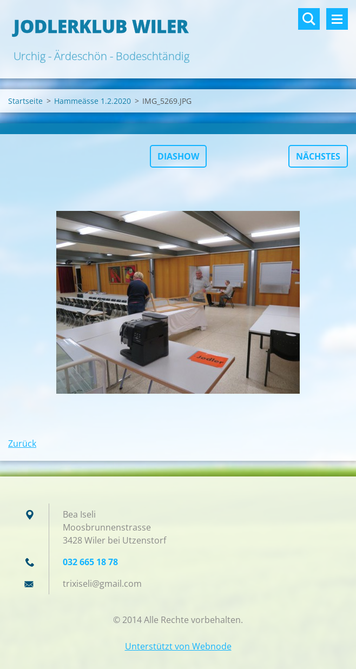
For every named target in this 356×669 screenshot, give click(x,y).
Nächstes (318, 156)
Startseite (25, 101)
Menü (337, 19)
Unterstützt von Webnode (178, 646)
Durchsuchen (309, 19)
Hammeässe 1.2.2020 (92, 101)
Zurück (22, 443)
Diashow (178, 156)
